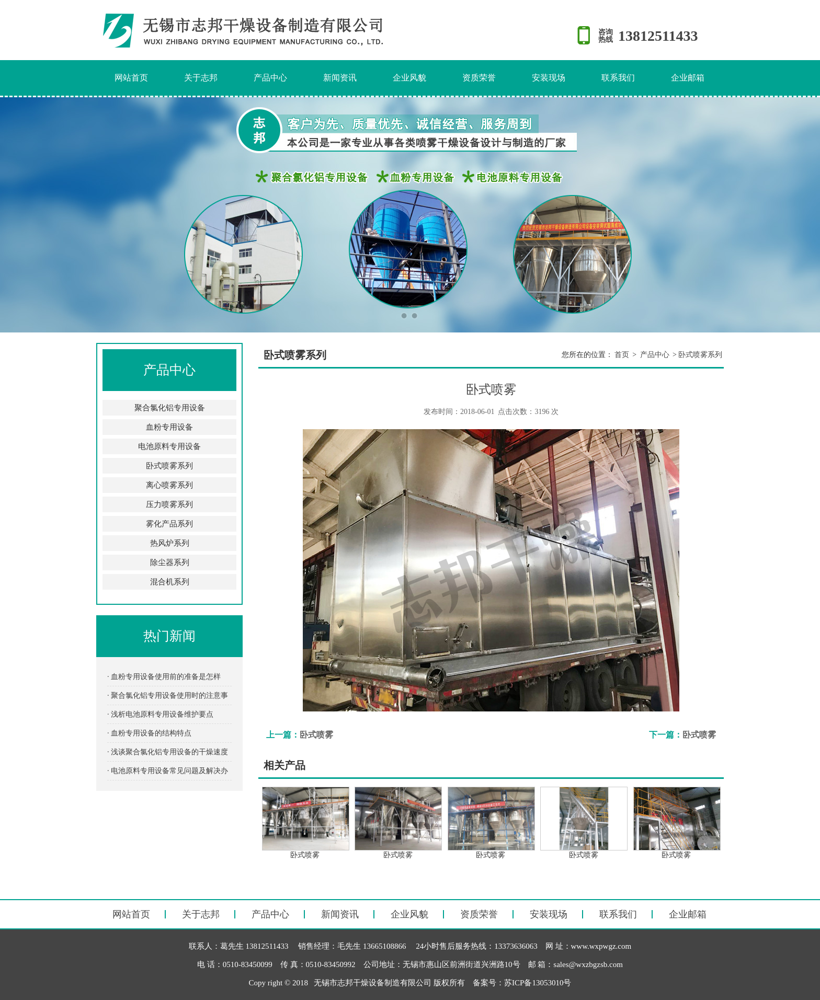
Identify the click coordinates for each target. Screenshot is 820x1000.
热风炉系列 (169, 543)
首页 (621, 355)
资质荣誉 (479, 77)
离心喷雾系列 (169, 485)
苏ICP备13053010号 (537, 983)
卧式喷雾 (316, 734)
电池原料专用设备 (169, 446)
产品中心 (270, 77)
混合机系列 (169, 582)
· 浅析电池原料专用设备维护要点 (160, 714)
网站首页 (131, 77)
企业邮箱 (687, 77)
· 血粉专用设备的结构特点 (149, 733)
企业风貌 (409, 77)
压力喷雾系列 (169, 504)
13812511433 (658, 36)
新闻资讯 (340, 77)
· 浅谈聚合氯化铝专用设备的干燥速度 (167, 752)
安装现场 (548, 77)
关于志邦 (201, 77)
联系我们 (618, 77)
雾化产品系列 (169, 524)
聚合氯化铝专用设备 (169, 408)
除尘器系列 (169, 562)
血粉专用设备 (169, 427)
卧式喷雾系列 (169, 466)
